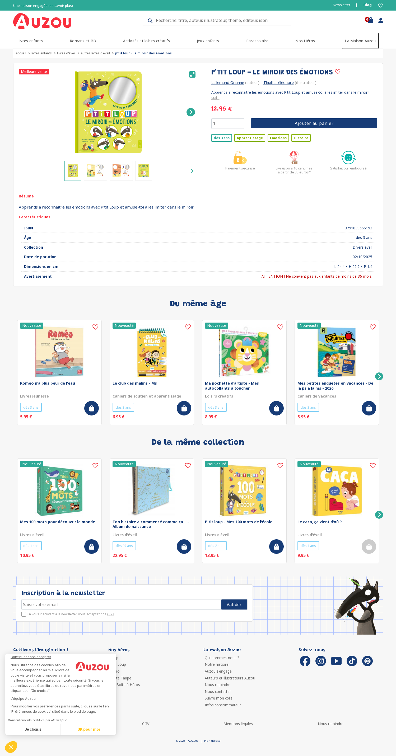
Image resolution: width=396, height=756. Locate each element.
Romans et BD (83, 40)
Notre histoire (217, 664)
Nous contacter (218, 691)
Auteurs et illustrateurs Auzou (230, 678)
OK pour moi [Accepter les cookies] (88, 729)
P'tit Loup (118, 664)
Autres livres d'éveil (95, 53)
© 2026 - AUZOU (187, 741)
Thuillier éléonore (278, 82)
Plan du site (212, 741)
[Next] (190, 112)
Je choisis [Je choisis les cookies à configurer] (33, 729)
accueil (21, 53)
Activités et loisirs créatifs (146, 40)
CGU (110, 614)
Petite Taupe (120, 678)
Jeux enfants (208, 40)
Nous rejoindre (217, 684)
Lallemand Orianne (227, 82)
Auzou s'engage (218, 671)
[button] (11, 747)
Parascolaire (257, 40)
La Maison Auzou (360, 40)
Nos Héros (305, 40)
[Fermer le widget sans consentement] (63, 657)
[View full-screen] (192, 74)
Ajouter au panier (314, 123)
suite (215, 97)
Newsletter (341, 5)
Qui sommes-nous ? (222, 657)
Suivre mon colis (218, 698)
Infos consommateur (223, 704)
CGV (145, 723)
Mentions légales (238, 723)
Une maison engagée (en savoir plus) (43, 6)
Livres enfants (30, 40)
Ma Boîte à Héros (125, 684)
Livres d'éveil (66, 53)
